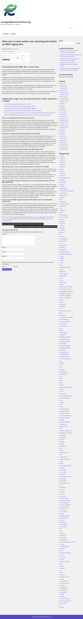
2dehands (62, 167)
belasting (62, 223)
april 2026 (62, 83)
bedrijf (61, 219)
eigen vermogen (64, 273)
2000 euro (62, 164)
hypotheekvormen (64, 356)
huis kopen (63, 315)
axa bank (62, 210)
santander (62, 496)
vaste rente (63, 526)
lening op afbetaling (65, 415)
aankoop (62, 175)
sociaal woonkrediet (65, 500)
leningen (62, 420)
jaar (61, 365)
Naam (4, 249)
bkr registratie (8, 217)
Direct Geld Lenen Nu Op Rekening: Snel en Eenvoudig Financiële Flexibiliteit (23, 224)
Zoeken (61, 41)
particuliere (63, 478)
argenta (62, 197)
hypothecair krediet (65, 337)
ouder (61, 461)
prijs (61, 485)
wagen (62, 566)
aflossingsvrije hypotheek (66, 191)
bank (61, 212)
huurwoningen (63, 332)
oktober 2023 (63, 149)
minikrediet (63, 435)
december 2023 (64, 145)
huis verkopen (63, 326)
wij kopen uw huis (64, 577)
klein (61, 378)
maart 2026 (63, 86)
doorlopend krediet (17, 217)
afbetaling (63, 182)
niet (61, 455)
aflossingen (29, 217)
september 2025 (64, 99)
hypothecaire (63, 343)
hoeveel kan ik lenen (65, 311)
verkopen (62, 548)
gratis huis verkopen (65, 297)
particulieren (63, 481)
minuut (62, 444)
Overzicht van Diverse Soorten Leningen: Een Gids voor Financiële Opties (69, 64)
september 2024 (64, 125)
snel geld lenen (64, 498)
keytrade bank (64, 372)
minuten (62, 441)
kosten (62, 391)
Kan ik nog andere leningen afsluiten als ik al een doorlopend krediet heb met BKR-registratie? (30, 113)
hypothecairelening (65, 348)
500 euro (62, 171)
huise (61, 328)
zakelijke (62, 596)
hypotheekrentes (64, 354)
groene (62, 300)
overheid (62, 468)
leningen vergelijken (65, 422)
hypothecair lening (65, 341)
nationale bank (64, 452)
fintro (61, 278)
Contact (13, 34)
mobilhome (63, 446)
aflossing (62, 186)
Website (4, 258)
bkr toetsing (63, 241)
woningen (62, 585)
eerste (61, 269)
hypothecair (63, 335)
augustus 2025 (64, 101)
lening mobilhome (64, 413)
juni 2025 (62, 105)
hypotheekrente (64, 352)
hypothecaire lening (65, 345)
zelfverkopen (63, 603)
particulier (62, 474)
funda (61, 284)
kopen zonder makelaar (66, 387)
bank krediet (63, 215)
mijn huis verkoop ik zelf (66, 431)
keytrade (62, 369)
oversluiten (63, 470)
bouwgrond (63, 249)
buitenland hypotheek (66, 254)
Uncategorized (64, 518)
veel (61, 531)
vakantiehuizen (64, 524)
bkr (3, 217)
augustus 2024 (64, 127)
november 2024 (64, 121)
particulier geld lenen (65, 476)
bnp (61, 243)
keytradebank (63, 374)
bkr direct (62, 236)
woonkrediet (63, 592)
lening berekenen (64, 411)
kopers (62, 389)
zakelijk (62, 594)
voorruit (62, 559)
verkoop (62, 544)
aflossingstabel (64, 188)
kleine (61, 380)
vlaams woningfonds (65, 553)
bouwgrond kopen (64, 252)
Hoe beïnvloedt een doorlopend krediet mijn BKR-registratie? (21, 108)
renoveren (62, 492)
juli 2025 (62, 103)
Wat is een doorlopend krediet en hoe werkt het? (18, 104)
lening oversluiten (65, 417)
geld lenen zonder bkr (66, 289)
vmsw (61, 555)
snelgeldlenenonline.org (16, 22)
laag (61, 400)
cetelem (62, 258)
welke (61, 572)
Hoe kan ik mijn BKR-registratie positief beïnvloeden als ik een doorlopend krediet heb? (28, 115)
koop (61, 383)
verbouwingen (63, 540)
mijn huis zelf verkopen (66, 433)
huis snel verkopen (65, 321)
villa (61, 550)
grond (61, 302)
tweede (62, 513)
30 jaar (62, 169)
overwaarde (63, 472)
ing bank (62, 363)
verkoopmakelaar (64, 546)
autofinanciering (64, 204)
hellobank (62, 306)
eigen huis (62, 271)
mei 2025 (62, 107)
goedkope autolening (65, 293)
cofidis (61, 260)
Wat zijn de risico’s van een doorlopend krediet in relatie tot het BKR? (23, 110)
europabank (63, 276)
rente (61, 494)
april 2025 (62, 110)
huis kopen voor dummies (66, 317)
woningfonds (63, 588)
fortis (61, 280)
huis (61, 313)
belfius (62, 226)
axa (61, 208)
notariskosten (63, 457)
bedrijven (62, 221)
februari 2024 (63, 140)
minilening (62, 437)
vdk (61, 529)
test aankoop (63, 511)
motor (61, 450)
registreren (5, 220)
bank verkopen (64, 217)
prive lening (63, 487)
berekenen (63, 230)
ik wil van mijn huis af (65, 359)
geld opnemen (32, 219)
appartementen (64, 195)
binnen (62, 232)
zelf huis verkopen (65, 598)
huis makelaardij (64, 319)
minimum (62, 439)
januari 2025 (63, 116)
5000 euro (62, 173)
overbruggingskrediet (65, 465)
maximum (49, 219)
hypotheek (63, 350)
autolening (63, 206)
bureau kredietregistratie (41, 217)
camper (62, 256)
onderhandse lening (65, 459)
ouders (62, 463)
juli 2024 (62, 129)
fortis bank (63, 282)
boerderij (62, 247)
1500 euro (62, 160)
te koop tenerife (64, 507)
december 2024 (64, 118)
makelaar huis (63, 424)
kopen (61, 385)
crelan (61, 263)
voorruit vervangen (65, 561)
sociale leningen (64, 502)
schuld (10, 220)
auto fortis (63, 202)
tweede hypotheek (65, 516)
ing (61, 361)
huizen (61, 330)
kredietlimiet (39, 219)
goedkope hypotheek (65, 295)
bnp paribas (63, 245)
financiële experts (23, 219)
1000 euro (62, 158)
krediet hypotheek (65, 398)
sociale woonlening (65, 505)
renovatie (62, 489)
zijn (61, 605)
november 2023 (64, 147)
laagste (62, 402)
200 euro (62, 162)
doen (61, 265)
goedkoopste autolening (66, 291)
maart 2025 (63, 112)
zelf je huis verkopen (65, 601)
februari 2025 (63, 114)
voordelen (62, 557)
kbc (61, 367)
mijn (61, 428)
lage (61, 404)
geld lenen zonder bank (66, 287)
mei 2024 (62, 134)
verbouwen (63, 535)
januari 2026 (63, 90)
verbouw (62, 533)
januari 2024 (63, 142)
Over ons (6, 34)
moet (61, 448)
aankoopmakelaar (64, 178)
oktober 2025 (63, 97)
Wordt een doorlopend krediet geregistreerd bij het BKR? (20, 106)
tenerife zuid (63, 509)
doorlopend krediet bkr (12, 219)
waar (61, 564)
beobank (62, 228)
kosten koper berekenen (66, 396)
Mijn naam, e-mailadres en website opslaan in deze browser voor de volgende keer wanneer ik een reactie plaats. (28, 265)
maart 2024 (63, 138)
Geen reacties (14, 49)
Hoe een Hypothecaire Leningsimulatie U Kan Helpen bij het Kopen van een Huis (35, 226)
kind (61, 376)
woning (62, 579)
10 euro (62, 156)
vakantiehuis (63, 522)
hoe (61, 308)
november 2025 (64, 94)
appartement (63, 193)
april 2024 (62, 136)
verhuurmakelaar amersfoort (67, 542)
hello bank (63, 304)
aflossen (62, 184)
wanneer (62, 568)
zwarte (62, 607)
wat (61, 570)
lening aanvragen (64, 409)
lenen (45, 219)
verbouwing (63, 537)
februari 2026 (63, 88)
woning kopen (63, 581)
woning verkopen (64, 583)
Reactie (4, 234)
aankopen (62, 180)
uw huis (62, 520)
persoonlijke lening (65, 483)
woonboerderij (64, 590)
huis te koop (63, 324)
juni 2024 (62, 131)
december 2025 (64, 92)
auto (61, 199)
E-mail (4, 254)
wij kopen (62, 574)
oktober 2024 (63, 123)
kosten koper (63, 393)
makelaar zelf (63, 426)
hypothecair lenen (65, 339)
